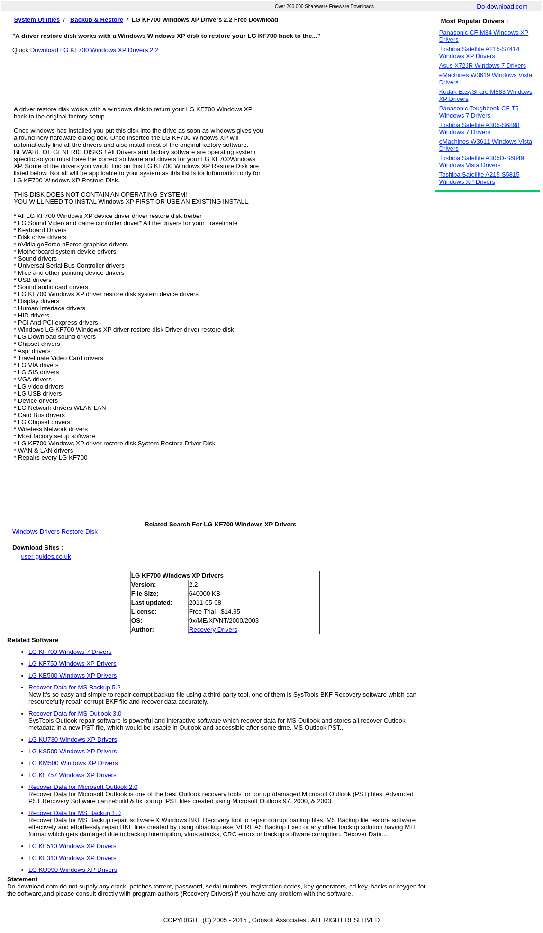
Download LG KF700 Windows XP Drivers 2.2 (94, 50)
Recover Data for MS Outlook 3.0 (74, 713)
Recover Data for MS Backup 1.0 (74, 812)
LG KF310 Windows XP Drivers (72, 857)
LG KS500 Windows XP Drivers (72, 751)
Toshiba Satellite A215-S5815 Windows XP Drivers (479, 178)
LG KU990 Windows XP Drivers (72, 869)
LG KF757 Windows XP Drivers (72, 775)
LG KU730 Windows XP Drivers (72, 739)
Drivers (50, 531)
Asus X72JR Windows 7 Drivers (482, 65)
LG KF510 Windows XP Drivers (72, 846)
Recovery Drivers (213, 629)
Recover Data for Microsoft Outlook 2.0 (82, 786)
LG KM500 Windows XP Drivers (73, 763)
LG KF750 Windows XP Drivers (72, 663)
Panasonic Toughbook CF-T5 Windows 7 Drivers (479, 112)
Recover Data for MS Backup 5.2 (74, 687)
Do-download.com (502, 6)
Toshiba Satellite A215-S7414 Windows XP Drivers (479, 52)
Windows (25, 531)
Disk (91, 531)
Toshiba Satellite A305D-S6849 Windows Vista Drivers (481, 161)
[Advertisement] (220, 75)
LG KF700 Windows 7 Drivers (70, 651)
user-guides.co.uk (46, 556)
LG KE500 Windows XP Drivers (72, 675)
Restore (73, 531)
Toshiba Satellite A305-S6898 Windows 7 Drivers (479, 128)
